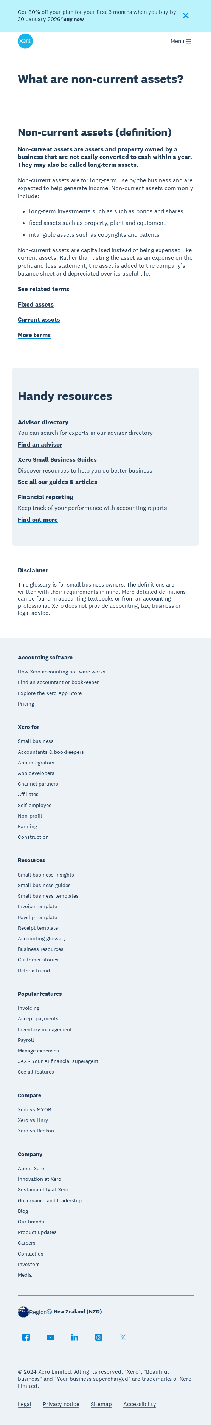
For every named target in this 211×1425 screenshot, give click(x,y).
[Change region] (74, 1312)
